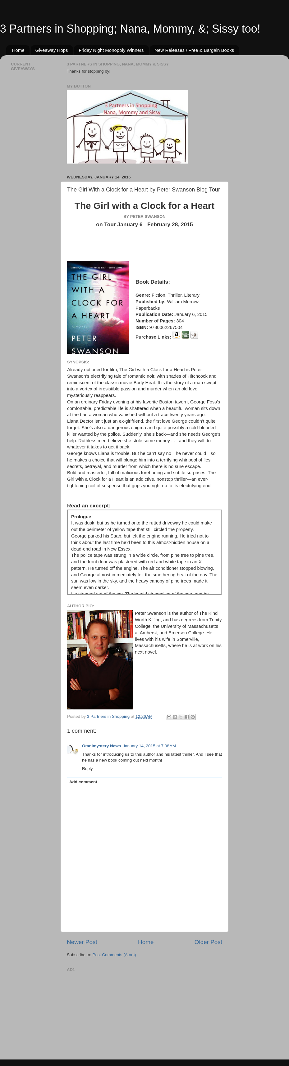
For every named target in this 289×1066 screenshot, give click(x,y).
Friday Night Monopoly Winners (111, 50)
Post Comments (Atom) (114, 954)
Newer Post (82, 942)
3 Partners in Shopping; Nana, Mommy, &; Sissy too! (130, 28)
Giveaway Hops (51, 50)
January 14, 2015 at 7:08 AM (149, 746)
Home (18, 50)
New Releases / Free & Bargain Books (194, 50)
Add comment (83, 782)
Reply (87, 768)
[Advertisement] (113, 1012)
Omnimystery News (101, 746)
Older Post (208, 942)
